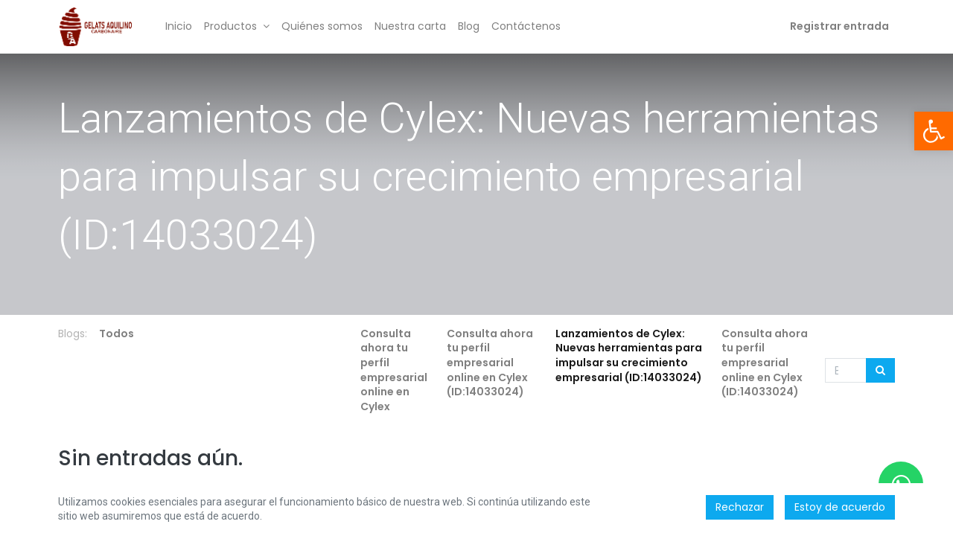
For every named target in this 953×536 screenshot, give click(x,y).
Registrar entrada (839, 26)
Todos (116, 333)
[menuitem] (178, 26)
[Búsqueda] (880, 370)
